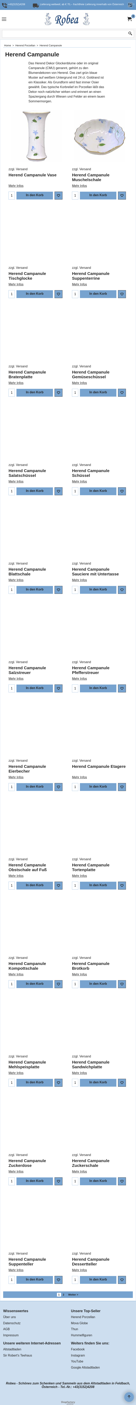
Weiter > (73, 1294)
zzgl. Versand (17, 169)
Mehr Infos (16, 181)
